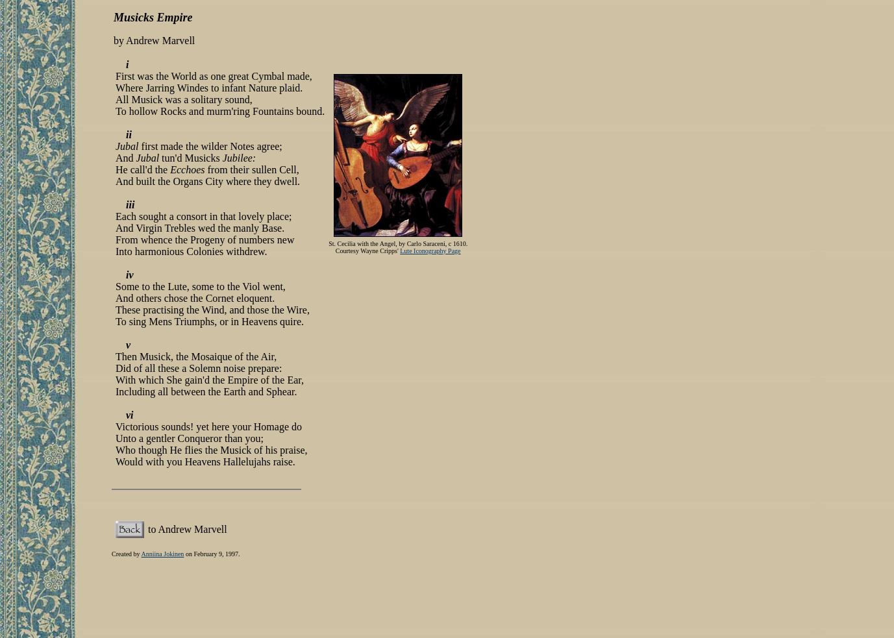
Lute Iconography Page (430, 250)
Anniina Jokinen (163, 554)
